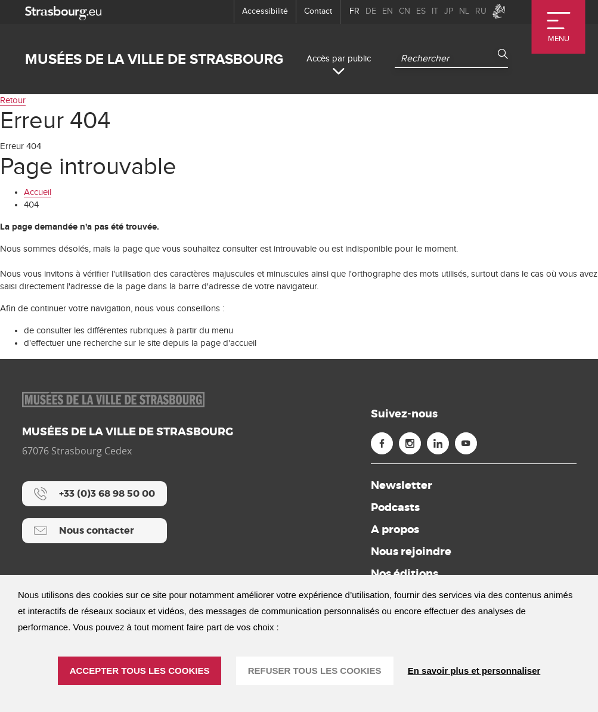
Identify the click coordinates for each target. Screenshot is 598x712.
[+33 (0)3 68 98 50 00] (94, 493)
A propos (395, 529)
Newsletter (401, 485)
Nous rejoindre (411, 551)
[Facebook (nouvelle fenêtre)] (382, 443)
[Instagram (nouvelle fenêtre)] (410, 443)
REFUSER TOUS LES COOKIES (315, 670)
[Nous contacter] (94, 530)
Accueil (37, 192)
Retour (13, 100)
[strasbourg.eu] (63, 12)
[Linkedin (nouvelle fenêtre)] (438, 443)
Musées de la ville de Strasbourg (154, 59)
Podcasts (395, 507)
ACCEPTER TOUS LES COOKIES (140, 670)
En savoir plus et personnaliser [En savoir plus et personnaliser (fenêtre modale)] (474, 670)
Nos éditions (404, 573)
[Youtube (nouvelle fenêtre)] (466, 443)
